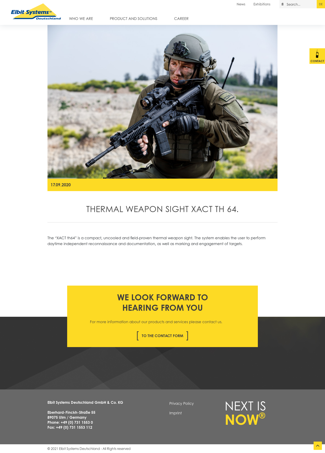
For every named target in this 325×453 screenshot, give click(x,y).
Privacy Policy (181, 403)
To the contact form (162, 335)
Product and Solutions (133, 18)
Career (181, 18)
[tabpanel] (162, 102)
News (241, 4)
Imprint (175, 413)
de (321, 4)
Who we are (81, 18)
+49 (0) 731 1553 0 (77, 422)
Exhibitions (261, 4)
